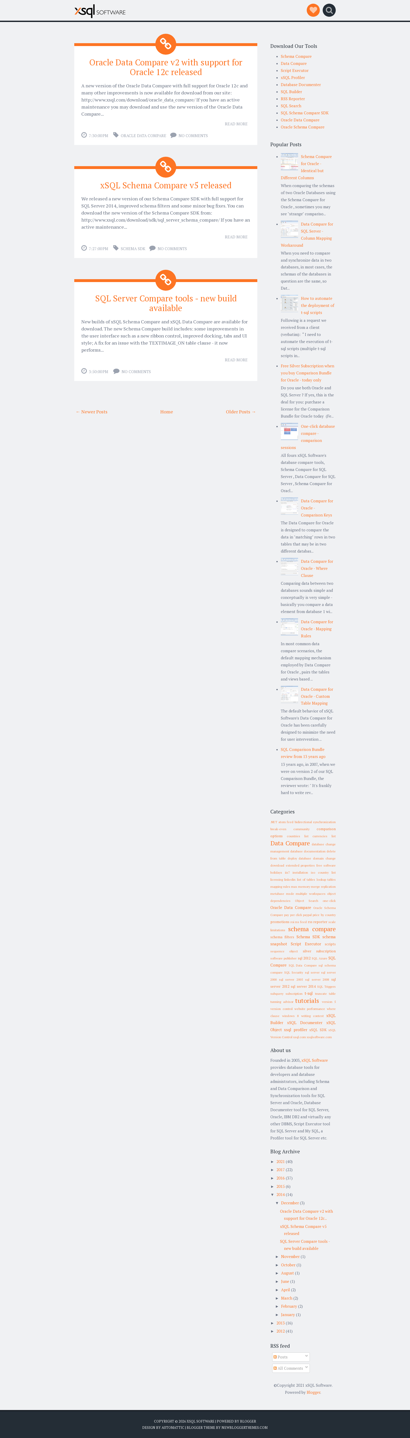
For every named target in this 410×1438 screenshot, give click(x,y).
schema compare (312, 929)
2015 (280, 1186)
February (289, 1306)
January (288, 1314)
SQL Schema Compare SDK (305, 112)
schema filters (282, 937)
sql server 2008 (317, 979)
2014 (280, 1194)
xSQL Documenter (305, 1022)
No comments (193, 135)
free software (326, 865)
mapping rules (280, 887)
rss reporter (318, 921)
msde (290, 894)
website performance (309, 1009)
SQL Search (291, 105)
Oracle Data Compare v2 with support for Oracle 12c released (165, 67)
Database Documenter (301, 84)
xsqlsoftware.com (319, 1037)
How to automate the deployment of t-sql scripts (317, 305)
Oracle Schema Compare (302, 127)
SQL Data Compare (303, 965)
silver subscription (319, 951)
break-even (278, 829)
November (290, 1256)
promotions (279, 921)
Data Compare (294, 63)
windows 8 (290, 1016)
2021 (280, 1161)
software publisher (283, 958)
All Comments (288, 1368)
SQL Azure (319, 958)
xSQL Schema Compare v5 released (165, 185)
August (287, 1273)
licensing (276, 879)
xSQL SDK (317, 1029)
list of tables (306, 879)
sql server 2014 (303, 986)
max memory (300, 887)
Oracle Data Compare (143, 135)
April (285, 1289)
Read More (236, 123)
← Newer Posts (91, 411)
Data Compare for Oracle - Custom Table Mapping (317, 696)
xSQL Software (314, 1060)
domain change (324, 858)
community (301, 829)
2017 (280, 1169)
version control (281, 1009)
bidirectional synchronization (315, 822)
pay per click (293, 915)
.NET (273, 822)
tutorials (307, 1000)
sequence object (284, 951)
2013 (280, 1322)
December (290, 1202)
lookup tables (326, 879)
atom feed (286, 822)
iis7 (287, 872)
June (285, 1281)
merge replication (323, 887)
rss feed (301, 922)
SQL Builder (291, 91)
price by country (324, 915)
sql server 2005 (291, 979)
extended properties (300, 865)
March (286, 1298)
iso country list (323, 872)
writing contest (312, 1016)
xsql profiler (295, 1029)
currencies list (324, 836)
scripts (330, 944)
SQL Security (293, 972)
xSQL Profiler (293, 77)
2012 (280, 1331)
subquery (276, 994)
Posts (281, 1357)
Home (166, 411)
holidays (276, 872)
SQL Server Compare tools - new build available (166, 303)
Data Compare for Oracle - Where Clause (317, 568)
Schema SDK (133, 248)
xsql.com (299, 1037)
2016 (280, 1178)
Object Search (306, 901)
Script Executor (295, 70)
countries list (298, 836)
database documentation (308, 851)
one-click (329, 901)
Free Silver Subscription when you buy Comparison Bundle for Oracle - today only (307, 373)
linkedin (289, 879)
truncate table (325, 994)
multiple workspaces (311, 894)
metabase (277, 894)
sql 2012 (304, 958)
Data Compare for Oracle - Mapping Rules (317, 628)
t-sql (309, 993)
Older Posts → (241, 411)
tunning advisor (281, 1002)
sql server (312, 972)
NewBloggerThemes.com (244, 1427)
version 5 (329, 1002)
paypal (307, 915)
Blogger (313, 1392)
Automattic (173, 1427)
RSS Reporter (293, 98)
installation (300, 872)
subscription (294, 994)
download (277, 865)
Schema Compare (296, 56)
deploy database (299, 858)
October (288, 1264)
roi (292, 922)
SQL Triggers (326, 986)
